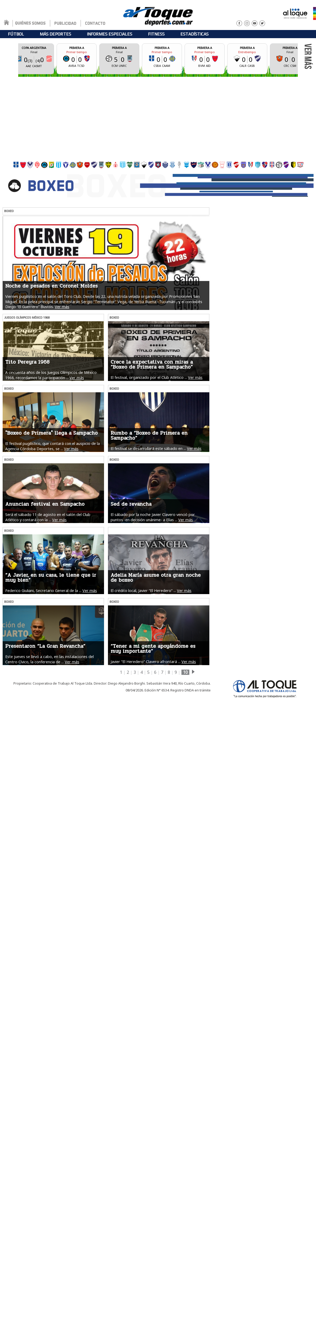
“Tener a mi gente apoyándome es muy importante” (153, 648)
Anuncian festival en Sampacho (45, 504)
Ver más (62, 306)
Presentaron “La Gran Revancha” (45, 646)
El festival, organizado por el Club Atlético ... (149, 377)
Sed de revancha (131, 504)
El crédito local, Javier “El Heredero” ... (143, 590)
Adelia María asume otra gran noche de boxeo (156, 577)
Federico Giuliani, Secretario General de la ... (43, 590)
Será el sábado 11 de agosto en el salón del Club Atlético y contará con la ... (47, 517)
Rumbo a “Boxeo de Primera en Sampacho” (149, 435)
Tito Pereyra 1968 (27, 362)
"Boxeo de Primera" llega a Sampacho (51, 433)
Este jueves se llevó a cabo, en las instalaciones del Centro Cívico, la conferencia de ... (49, 659)
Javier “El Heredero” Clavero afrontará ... (145, 661)
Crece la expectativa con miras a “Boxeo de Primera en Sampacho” (152, 364)
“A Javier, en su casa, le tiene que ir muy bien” (50, 577)
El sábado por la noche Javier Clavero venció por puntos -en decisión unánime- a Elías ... (153, 517)
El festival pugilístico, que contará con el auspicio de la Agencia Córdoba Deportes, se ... (52, 446)
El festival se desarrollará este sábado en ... (148, 448)
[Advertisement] (158, 117)
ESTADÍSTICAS (194, 34)
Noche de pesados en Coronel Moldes (51, 286)
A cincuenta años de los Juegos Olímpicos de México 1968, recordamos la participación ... (51, 375)
